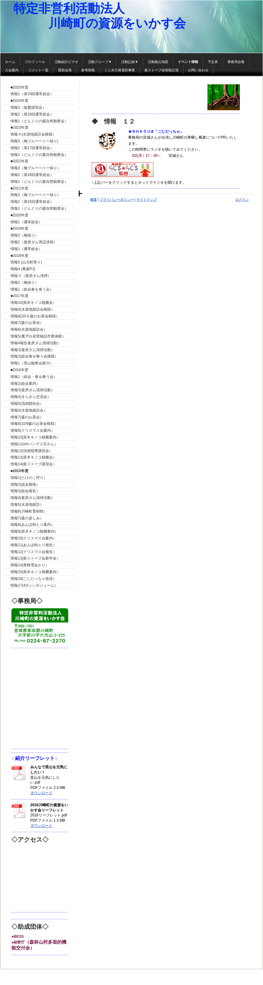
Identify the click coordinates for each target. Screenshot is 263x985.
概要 (93, 199)
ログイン (242, 199)
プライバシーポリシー (117, 199)
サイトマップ (146, 199)
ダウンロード (41, 793)
